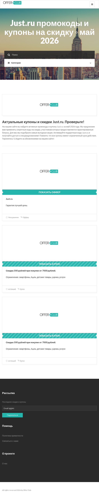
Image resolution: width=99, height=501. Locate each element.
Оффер (25, 217)
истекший (11, 289)
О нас (4, 463)
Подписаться (12, 415)
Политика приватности (12, 435)
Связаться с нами (10, 441)
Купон (21, 289)
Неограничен (12, 217)
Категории (49, 63)
